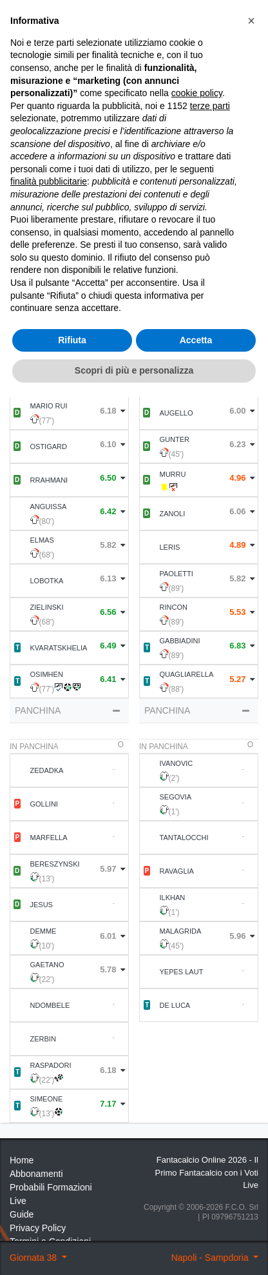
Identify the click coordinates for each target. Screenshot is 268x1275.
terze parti (210, 984)
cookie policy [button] (196, 971)
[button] (251, 898)
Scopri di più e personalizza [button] (134, 1248)
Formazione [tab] (69, 270)
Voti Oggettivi (158, 127)
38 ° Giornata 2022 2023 (91, 70)
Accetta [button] (196, 1218)
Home (21, 70)
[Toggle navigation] (213, 40)
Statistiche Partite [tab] (198, 270)
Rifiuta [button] (72, 1218)
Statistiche (55, 183)
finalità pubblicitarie (48, 1059)
